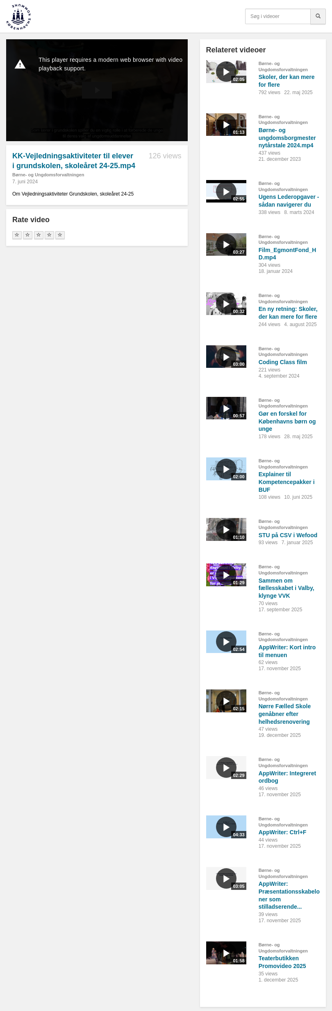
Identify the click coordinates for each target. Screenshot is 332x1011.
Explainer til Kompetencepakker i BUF (287, 482)
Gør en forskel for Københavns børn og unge (287, 421)
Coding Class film (283, 362)
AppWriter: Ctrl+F (283, 832)
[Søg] (318, 16)
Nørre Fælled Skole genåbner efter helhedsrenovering (285, 714)
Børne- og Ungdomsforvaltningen (48, 174)
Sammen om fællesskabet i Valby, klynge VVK (286, 588)
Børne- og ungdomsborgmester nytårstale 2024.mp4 (287, 138)
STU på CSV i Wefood (288, 535)
